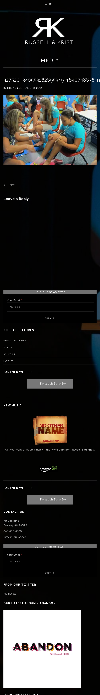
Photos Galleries (14, 340)
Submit (49, 318)
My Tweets (9, 593)
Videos (7, 347)
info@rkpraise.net (14, 537)
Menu (51, 4)
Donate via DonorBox (53, 383)
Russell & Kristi (50, 42)
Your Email (14, 300)
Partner (8, 361)
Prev (12, 185)
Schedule (9, 354)
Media (50, 60)
